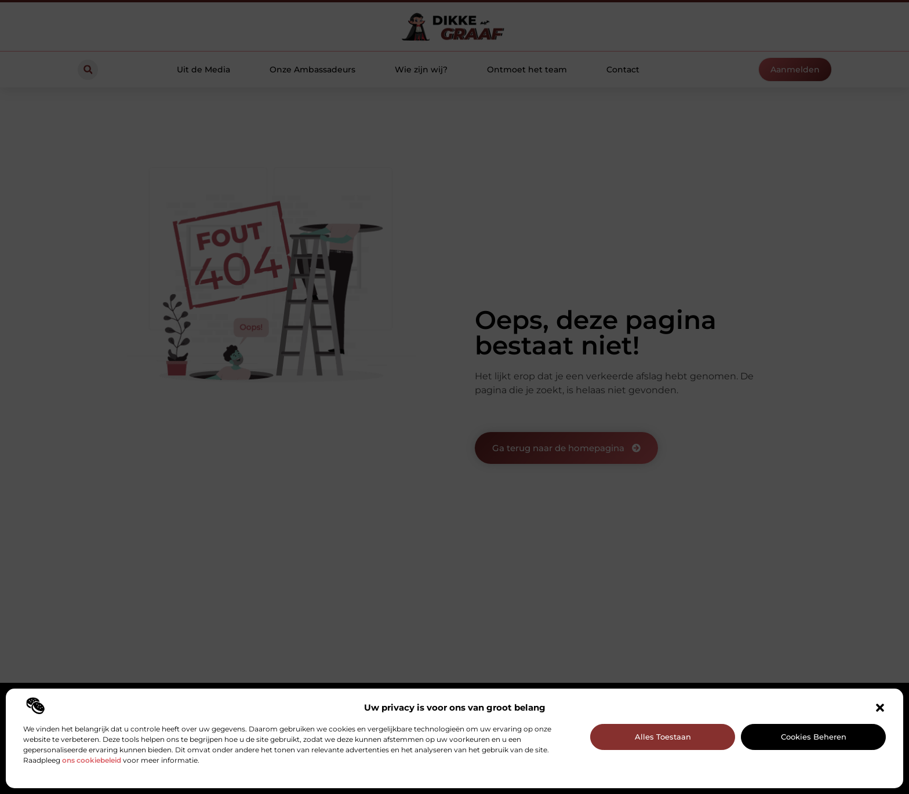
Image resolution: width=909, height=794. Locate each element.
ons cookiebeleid (91, 760)
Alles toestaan (663, 736)
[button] (880, 707)
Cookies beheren (813, 736)
